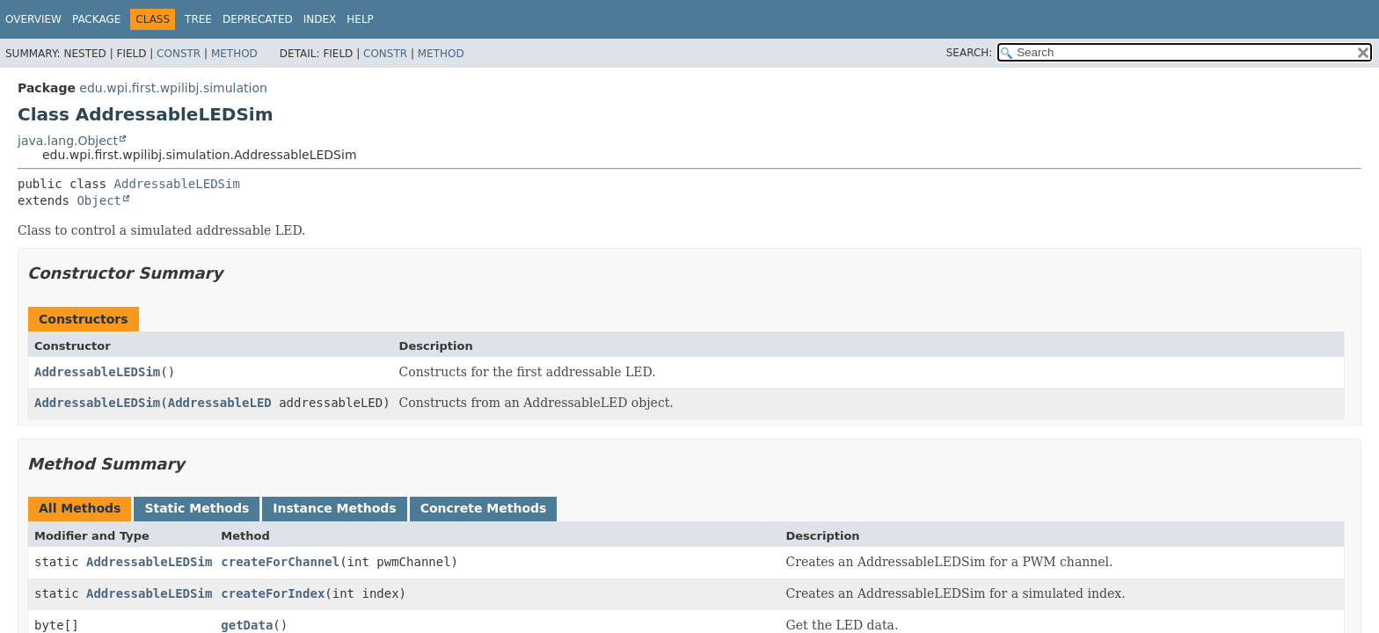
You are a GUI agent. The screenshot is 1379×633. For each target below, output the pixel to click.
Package (96, 19)
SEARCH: (969, 53)
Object (99, 200)
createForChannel (280, 562)
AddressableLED (220, 403)
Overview (33, 19)
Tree (198, 19)
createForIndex (273, 593)
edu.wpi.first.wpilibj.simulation (173, 88)
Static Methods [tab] (196, 508)
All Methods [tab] (79, 508)
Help (360, 19)
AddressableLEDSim (177, 184)
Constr (179, 53)
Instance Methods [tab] (334, 508)
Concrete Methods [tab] (483, 508)
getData (247, 625)
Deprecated (258, 19)
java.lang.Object (68, 141)
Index (320, 19)
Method (234, 53)
